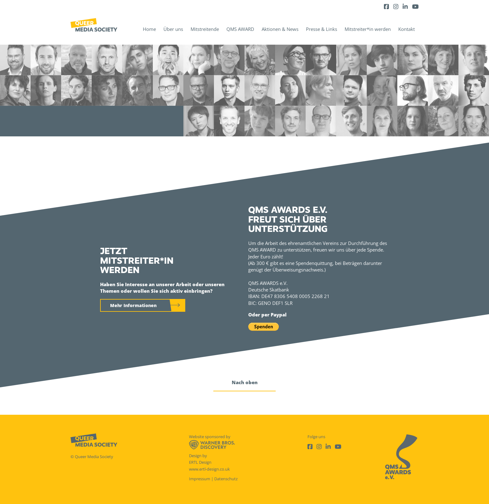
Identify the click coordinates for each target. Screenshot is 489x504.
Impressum (199, 479)
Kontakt (406, 29)
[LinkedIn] (405, 6)
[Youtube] (415, 6)
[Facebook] (386, 6)
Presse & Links (321, 29)
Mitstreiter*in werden (368, 29)
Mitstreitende (205, 29)
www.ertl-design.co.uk (209, 469)
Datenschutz (226, 479)
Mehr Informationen (133, 305)
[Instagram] (395, 6)
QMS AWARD (240, 29)
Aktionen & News (280, 29)
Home (149, 29)
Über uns (173, 29)
